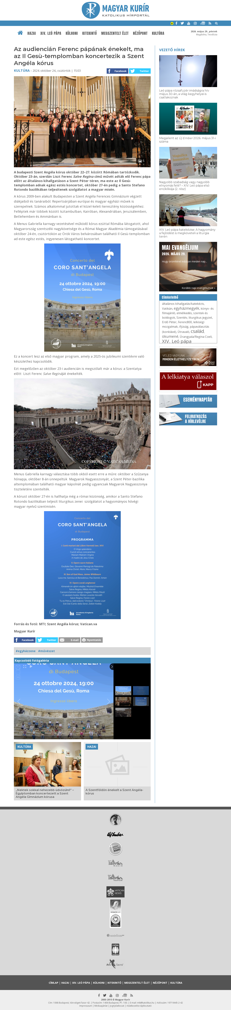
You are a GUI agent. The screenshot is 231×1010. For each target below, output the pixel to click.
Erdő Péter (169, 322)
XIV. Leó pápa (50, 33)
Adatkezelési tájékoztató (139, 1005)
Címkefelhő (170, 297)
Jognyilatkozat (117, 1005)
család (197, 331)
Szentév (181, 318)
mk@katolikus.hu (145, 1002)
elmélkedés (184, 313)
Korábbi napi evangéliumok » (198, 288)
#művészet (46, 651)
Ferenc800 (185, 322)
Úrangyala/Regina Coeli (196, 337)
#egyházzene (26, 651)
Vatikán (167, 309)
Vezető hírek (172, 49)
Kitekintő (89, 33)
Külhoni (72, 33)
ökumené (170, 336)
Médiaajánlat (101, 1005)
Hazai (31, 33)
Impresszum (85, 1005)
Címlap (53, 982)
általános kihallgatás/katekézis (183, 304)
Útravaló (183, 332)
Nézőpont (140, 33)
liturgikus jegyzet (200, 318)
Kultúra (158, 33)
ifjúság (183, 327)
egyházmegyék (186, 308)
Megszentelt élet (115, 33)
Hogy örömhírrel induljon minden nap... (184, 253)
